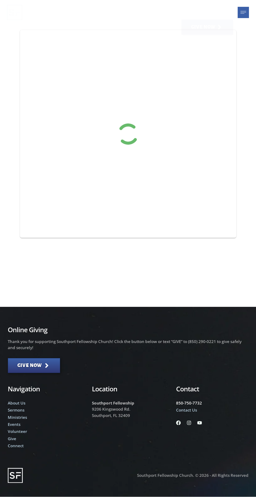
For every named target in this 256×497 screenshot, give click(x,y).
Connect (16, 445)
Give (12, 438)
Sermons (16, 410)
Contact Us (186, 410)
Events (14, 424)
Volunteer (17, 431)
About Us (16, 403)
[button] (207, 12)
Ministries (17, 417)
